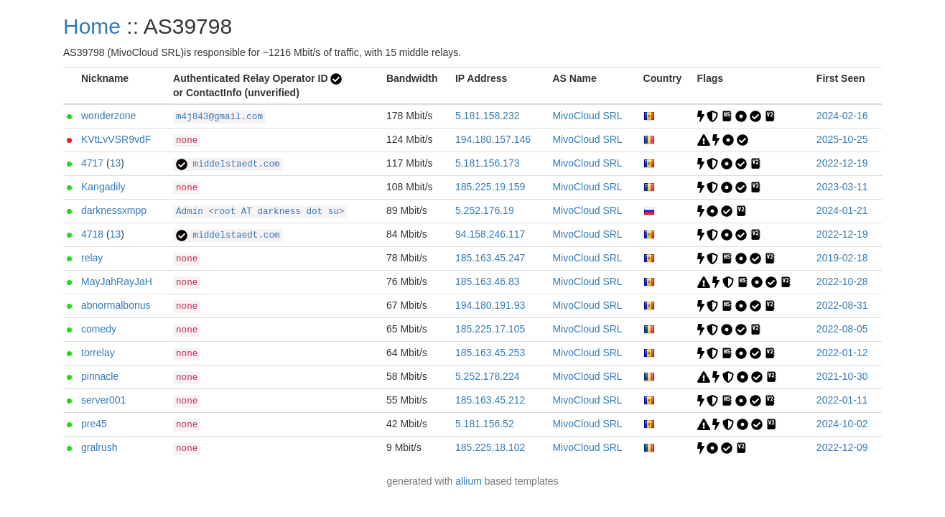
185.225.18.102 (490, 447)
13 (115, 163)
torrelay (98, 352)
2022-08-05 (842, 329)
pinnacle (99, 376)
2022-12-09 (842, 447)
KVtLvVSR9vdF (116, 139)
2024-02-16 (842, 115)
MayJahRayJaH (116, 281)
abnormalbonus (116, 305)
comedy (98, 329)
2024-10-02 (842, 423)
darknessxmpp (113, 210)
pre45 (94, 423)
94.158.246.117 (490, 234)
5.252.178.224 (487, 376)
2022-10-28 (842, 281)
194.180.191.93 (490, 305)
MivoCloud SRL (587, 115)
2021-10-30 (842, 376)
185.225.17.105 (490, 329)
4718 (92, 234)
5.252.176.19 (484, 210)
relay (92, 258)
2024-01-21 (842, 210)
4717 (92, 163)
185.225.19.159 (490, 186)
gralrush (99, 447)
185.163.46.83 (487, 281)
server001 (103, 400)
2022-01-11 (842, 400)
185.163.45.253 (490, 352)
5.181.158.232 (487, 115)
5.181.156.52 (484, 423)
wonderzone (108, 115)
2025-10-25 (842, 139)
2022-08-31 (842, 305)
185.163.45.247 (490, 258)
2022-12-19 (842, 163)
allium (468, 481)
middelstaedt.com (227, 164)
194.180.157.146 (493, 139)
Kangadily (103, 186)
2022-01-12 (842, 352)
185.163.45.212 (490, 400)
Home (92, 26)
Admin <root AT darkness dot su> (260, 212)
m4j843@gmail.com (219, 117)
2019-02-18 (842, 258)
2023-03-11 (842, 186)
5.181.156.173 (487, 163)
